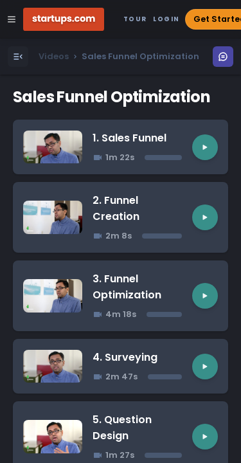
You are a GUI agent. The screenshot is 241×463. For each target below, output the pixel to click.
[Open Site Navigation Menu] (11, 19)
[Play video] (205, 147)
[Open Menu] (18, 56)
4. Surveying (125, 357)
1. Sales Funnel (129, 138)
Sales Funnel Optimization (111, 96)
